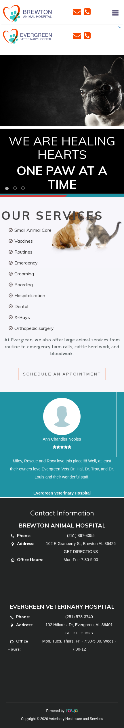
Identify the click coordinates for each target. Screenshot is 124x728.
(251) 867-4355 (81, 535)
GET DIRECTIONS (81, 551)
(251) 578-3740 (79, 616)
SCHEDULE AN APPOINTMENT (62, 374)
